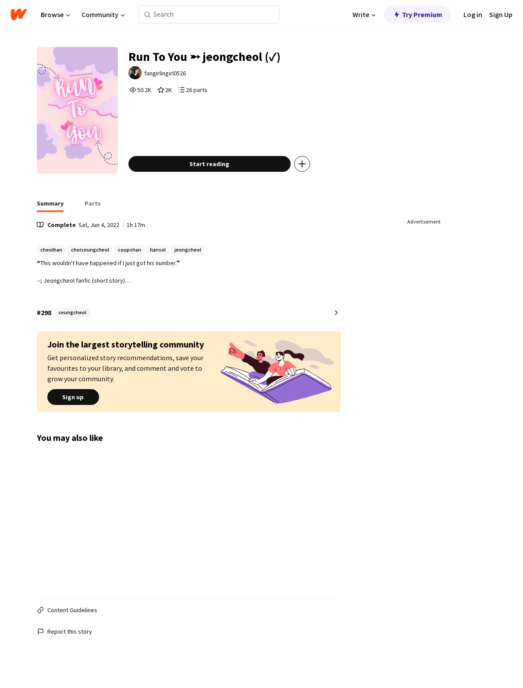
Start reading (209, 164)
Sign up (73, 397)
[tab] (50, 206)
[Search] (147, 14)
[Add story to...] (302, 164)
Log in (472, 14)
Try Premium (417, 14)
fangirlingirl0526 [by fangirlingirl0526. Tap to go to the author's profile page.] (165, 73)
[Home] (19, 14)
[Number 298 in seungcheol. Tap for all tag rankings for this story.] (189, 312)
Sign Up (500, 14)
